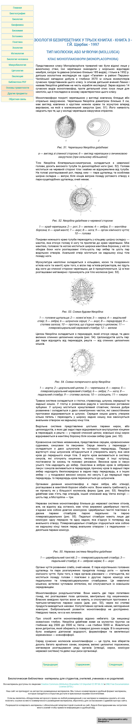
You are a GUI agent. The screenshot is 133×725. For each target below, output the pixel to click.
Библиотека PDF (17, 82)
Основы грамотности (17, 87)
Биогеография (17, 13)
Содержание (83, 664)
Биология (17, 19)
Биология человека (17, 59)
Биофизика (17, 25)
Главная (17, 7)
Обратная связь (17, 99)
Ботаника (17, 36)
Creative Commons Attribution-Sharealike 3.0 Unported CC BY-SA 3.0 (72, 684)
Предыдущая (50, 664)
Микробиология (17, 65)
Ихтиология (17, 53)
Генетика (17, 42)
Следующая (115, 664)
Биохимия (17, 30)
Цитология (17, 70)
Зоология (17, 47)
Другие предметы (17, 93)
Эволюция (17, 76)
